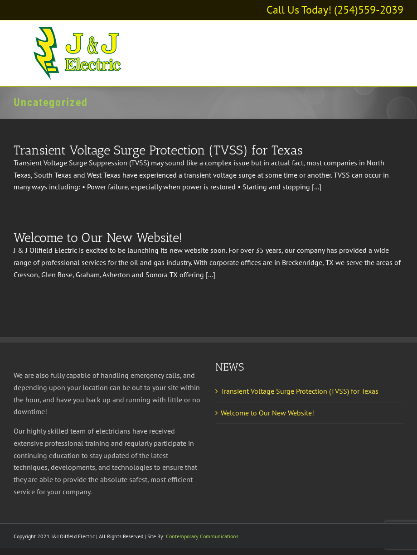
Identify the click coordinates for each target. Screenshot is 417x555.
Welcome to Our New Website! (98, 237)
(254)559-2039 (368, 10)
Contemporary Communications (202, 536)
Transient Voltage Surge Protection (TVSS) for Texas (158, 150)
